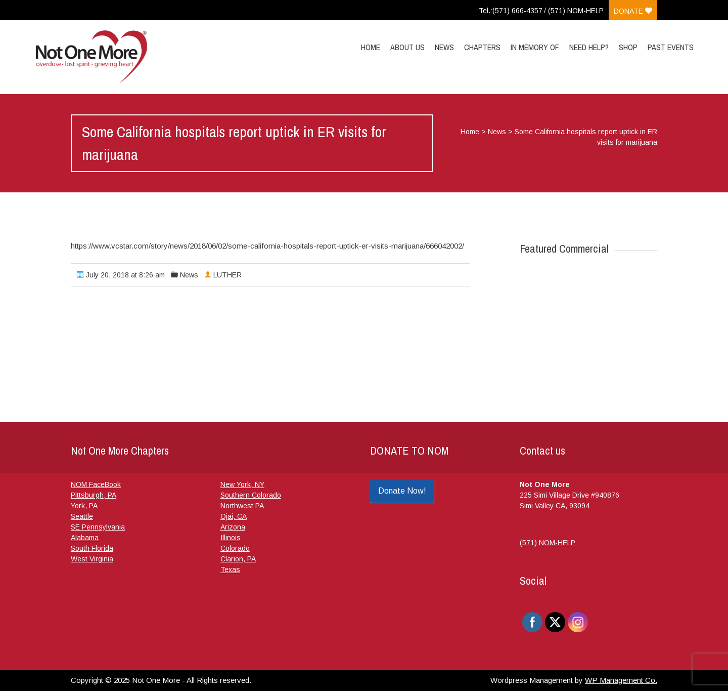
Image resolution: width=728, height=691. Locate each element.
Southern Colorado (250, 495)
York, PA (84, 506)
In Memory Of (535, 47)
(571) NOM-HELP (547, 543)
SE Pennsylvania (98, 527)
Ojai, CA (233, 516)
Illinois (230, 538)
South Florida (92, 548)
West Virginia (92, 559)
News (444, 47)
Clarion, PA (238, 559)
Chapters (482, 47)
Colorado (235, 548)
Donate (633, 11)
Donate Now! (402, 490)
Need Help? (589, 47)
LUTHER (227, 275)
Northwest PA (242, 506)
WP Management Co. (621, 680)
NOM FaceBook (96, 484)
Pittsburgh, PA (93, 495)
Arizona (232, 527)
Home (370, 47)
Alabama (85, 538)
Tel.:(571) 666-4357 (510, 11)
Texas (230, 569)
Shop (628, 47)
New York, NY (242, 484)
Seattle (82, 516)
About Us (407, 47)
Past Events (671, 47)
